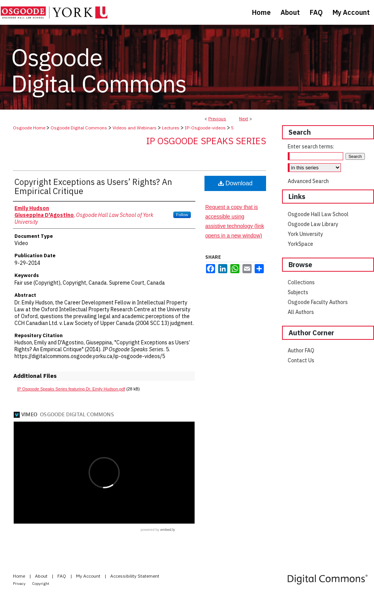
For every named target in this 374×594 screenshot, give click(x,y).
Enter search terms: (311, 146)
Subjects (298, 292)
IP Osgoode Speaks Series (206, 141)
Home (19, 576)
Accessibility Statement (134, 576)
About (42, 576)
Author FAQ (301, 350)
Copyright (40, 583)
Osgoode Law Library (313, 224)
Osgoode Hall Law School (318, 214)
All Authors (301, 312)
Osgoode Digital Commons (79, 128)
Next (243, 118)
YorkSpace (300, 243)
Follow (182, 214)
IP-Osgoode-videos (205, 128)
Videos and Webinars (135, 128)
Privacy (19, 583)
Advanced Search (308, 181)
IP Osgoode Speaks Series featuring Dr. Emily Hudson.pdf (71, 389)
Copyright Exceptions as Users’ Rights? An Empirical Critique (93, 186)
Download (235, 183)
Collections (301, 282)
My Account (88, 576)
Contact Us (301, 360)
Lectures (170, 128)
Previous (217, 118)
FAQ (62, 576)
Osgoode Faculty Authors (318, 302)
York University (305, 234)
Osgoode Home (29, 128)
